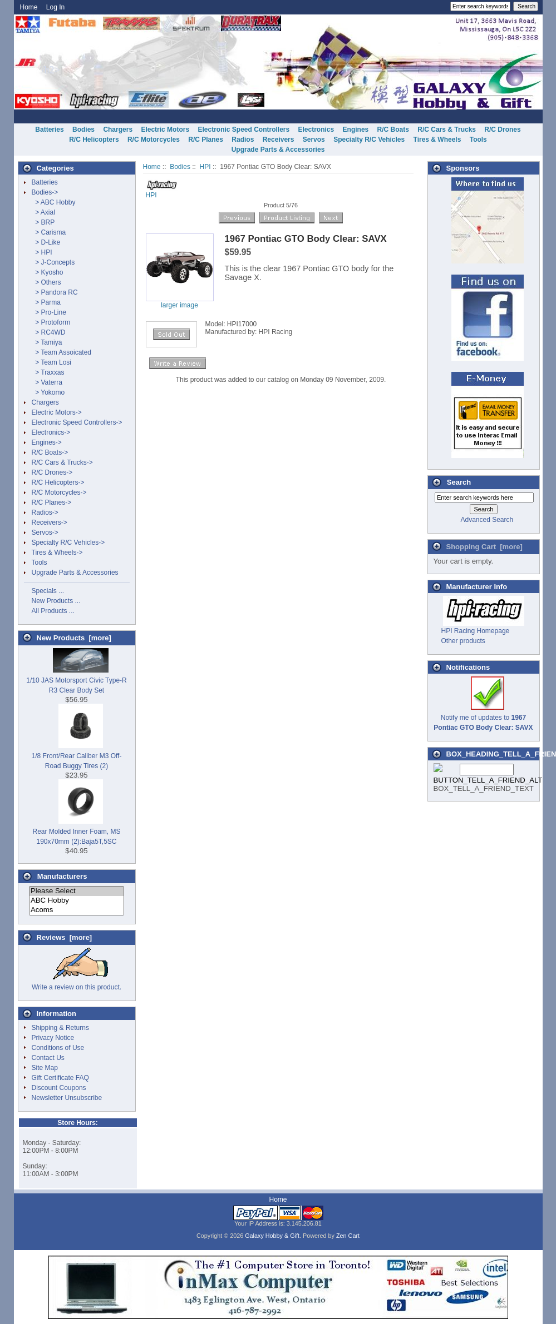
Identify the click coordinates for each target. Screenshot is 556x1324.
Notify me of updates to (483, 717)
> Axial (43, 212)
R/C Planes (205, 139)
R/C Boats (393, 129)
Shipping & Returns (60, 1028)
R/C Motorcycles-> (59, 492)
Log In (55, 7)
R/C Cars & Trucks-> (62, 462)
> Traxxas (48, 372)
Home (29, 7)
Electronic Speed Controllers (243, 129)
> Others (46, 282)
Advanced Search (486, 520)
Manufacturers (62, 876)
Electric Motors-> (57, 412)
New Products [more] (74, 638)
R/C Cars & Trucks (446, 129)
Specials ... (48, 591)
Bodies (180, 167)
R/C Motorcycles (153, 139)
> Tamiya (47, 342)
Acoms (76, 910)
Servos (314, 139)
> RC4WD (49, 332)
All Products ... (53, 611)
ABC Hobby (76, 900)
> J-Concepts (53, 262)
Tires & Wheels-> (57, 552)
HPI (205, 167)
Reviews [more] (64, 937)
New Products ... (56, 601)
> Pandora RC (55, 292)
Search (459, 482)
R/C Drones (502, 129)
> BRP (43, 222)
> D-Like (46, 242)
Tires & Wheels (437, 139)
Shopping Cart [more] (484, 546)
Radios (243, 139)
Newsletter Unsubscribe (67, 1098)
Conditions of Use (58, 1048)
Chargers (117, 129)
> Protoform (51, 322)
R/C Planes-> (52, 502)
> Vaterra (47, 382)
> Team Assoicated (62, 352)
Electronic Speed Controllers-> (77, 422)
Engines (356, 129)
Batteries (49, 129)
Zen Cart (348, 1235)
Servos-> (45, 532)
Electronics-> (51, 432)
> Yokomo (48, 392)
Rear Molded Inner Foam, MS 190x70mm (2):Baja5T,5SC (76, 831)
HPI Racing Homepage (475, 631)
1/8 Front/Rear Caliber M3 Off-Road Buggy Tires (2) (77, 756)
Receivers (278, 139)
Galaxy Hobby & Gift (272, 1235)
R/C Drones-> (52, 472)
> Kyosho (47, 272)
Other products (463, 641)
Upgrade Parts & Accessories (278, 149)
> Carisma (49, 232)
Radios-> (45, 512)
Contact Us (48, 1058)
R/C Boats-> (50, 452)
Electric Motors (165, 129)
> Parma (46, 302)
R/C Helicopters (94, 139)
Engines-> (47, 442)
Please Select (76, 891)
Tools (478, 139)
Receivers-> (49, 522)
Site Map (45, 1068)
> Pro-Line (49, 312)
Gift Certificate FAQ (60, 1078)
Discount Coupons (59, 1088)
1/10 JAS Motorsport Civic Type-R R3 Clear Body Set (76, 680)
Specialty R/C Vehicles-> (68, 542)
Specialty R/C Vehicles (369, 139)
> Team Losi (51, 362)
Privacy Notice (53, 1038)
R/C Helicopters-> (58, 482)
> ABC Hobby (54, 202)
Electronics (316, 129)
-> (45, 192)
